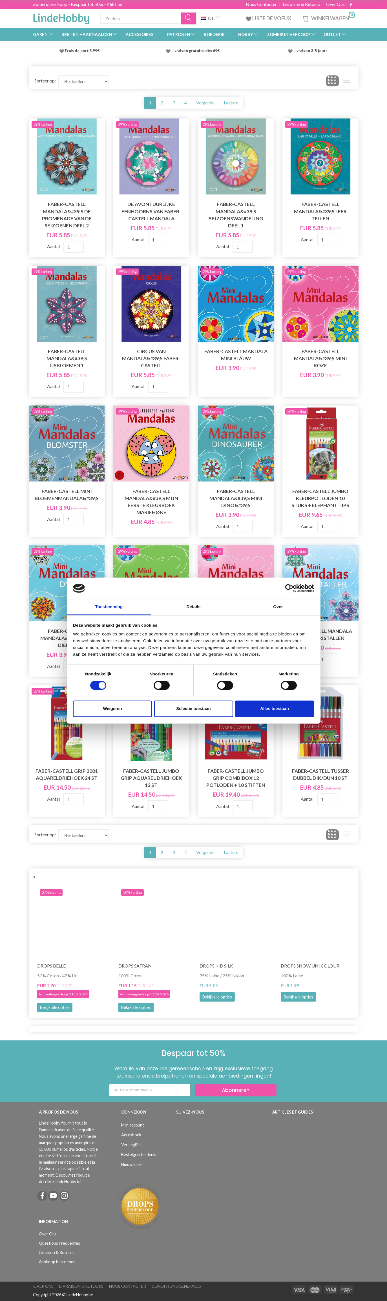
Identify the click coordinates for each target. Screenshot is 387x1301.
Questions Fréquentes (59, 1243)
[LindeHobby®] (61, 17)
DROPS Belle (51, 965)
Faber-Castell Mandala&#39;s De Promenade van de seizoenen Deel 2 (67, 214)
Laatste (231, 102)
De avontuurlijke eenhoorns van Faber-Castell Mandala (151, 211)
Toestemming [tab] (109, 606)
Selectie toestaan (193, 708)
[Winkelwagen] (328, 17)
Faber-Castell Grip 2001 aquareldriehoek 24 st (67, 774)
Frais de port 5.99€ (82, 50)
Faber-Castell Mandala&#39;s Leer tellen (320, 211)
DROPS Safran (135, 965)
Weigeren (112, 708)
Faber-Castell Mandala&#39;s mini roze (320, 358)
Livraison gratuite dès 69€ (196, 50)
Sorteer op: (45, 80)
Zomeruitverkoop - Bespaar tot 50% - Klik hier (78, 4)
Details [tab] (194, 606)
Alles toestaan (274, 708)
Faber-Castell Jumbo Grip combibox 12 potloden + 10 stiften (235, 778)
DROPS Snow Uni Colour (310, 965)
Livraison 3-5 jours (310, 50)
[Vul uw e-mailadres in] (150, 1090)
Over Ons (335, 4)
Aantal (54, 246)
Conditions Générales (176, 1286)
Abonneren (235, 1090)
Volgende (205, 102)
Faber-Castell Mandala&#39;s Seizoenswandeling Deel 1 (236, 214)
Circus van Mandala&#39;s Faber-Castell (151, 358)
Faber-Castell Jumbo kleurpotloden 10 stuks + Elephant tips (320, 498)
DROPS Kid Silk (216, 965)
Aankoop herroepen (57, 1261)
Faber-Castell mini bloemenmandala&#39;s (67, 494)
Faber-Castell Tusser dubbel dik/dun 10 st (320, 774)
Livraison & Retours (301, 4)
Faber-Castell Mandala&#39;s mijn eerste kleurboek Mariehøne (151, 501)
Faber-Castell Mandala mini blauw (235, 354)
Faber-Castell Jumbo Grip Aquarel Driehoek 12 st (151, 778)
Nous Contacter (261, 4)
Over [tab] (278, 606)
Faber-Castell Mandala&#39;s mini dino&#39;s (235, 498)
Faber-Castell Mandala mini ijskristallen (320, 634)
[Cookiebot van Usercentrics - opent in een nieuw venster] (289, 588)
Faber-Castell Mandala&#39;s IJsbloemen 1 (67, 358)
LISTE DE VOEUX (269, 18)
